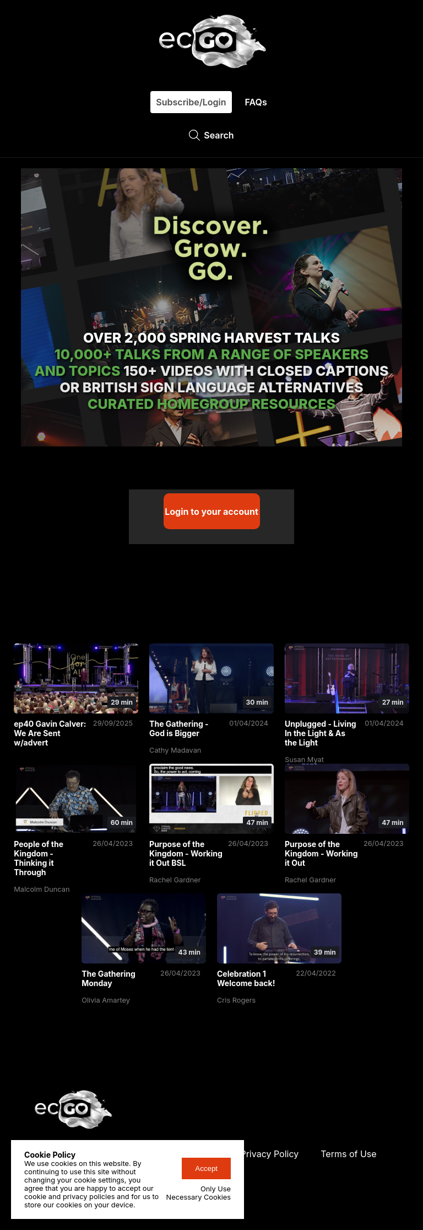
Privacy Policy (269, 1150)
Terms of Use (348, 1150)
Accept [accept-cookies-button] (206, 1168)
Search (211, 135)
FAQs (256, 102)
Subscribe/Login (191, 102)
